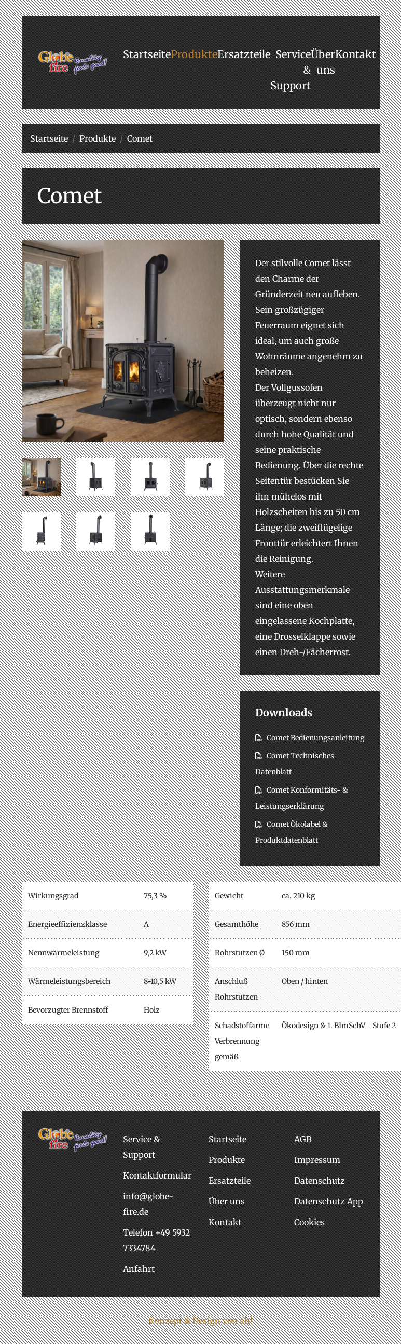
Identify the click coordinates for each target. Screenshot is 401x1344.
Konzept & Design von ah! (200, 1320)
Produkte (97, 138)
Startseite (49, 138)
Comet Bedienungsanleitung (309, 737)
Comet (140, 138)
